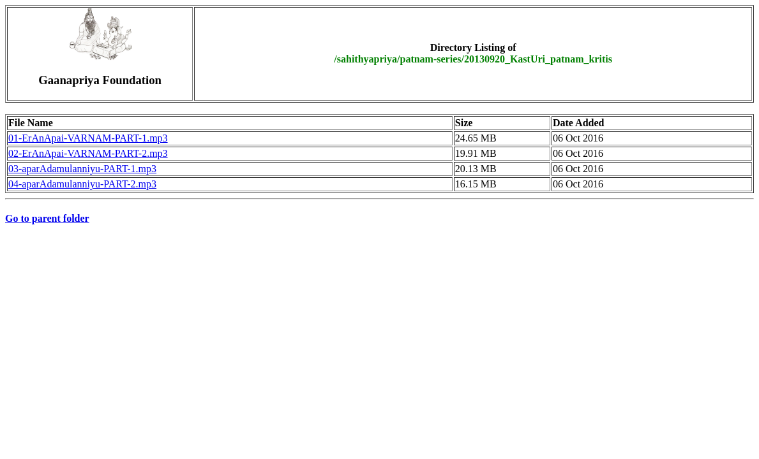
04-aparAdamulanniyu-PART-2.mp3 (82, 183)
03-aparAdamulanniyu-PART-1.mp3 (82, 168)
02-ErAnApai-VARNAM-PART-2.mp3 (88, 153)
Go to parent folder (47, 218)
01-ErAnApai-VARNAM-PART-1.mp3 (88, 138)
